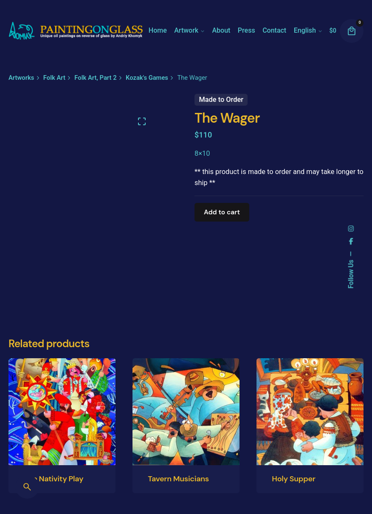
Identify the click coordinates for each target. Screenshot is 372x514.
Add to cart (222, 212)
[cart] (352, 31)
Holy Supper (293, 479)
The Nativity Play (53, 479)
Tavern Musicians (178, 479)
